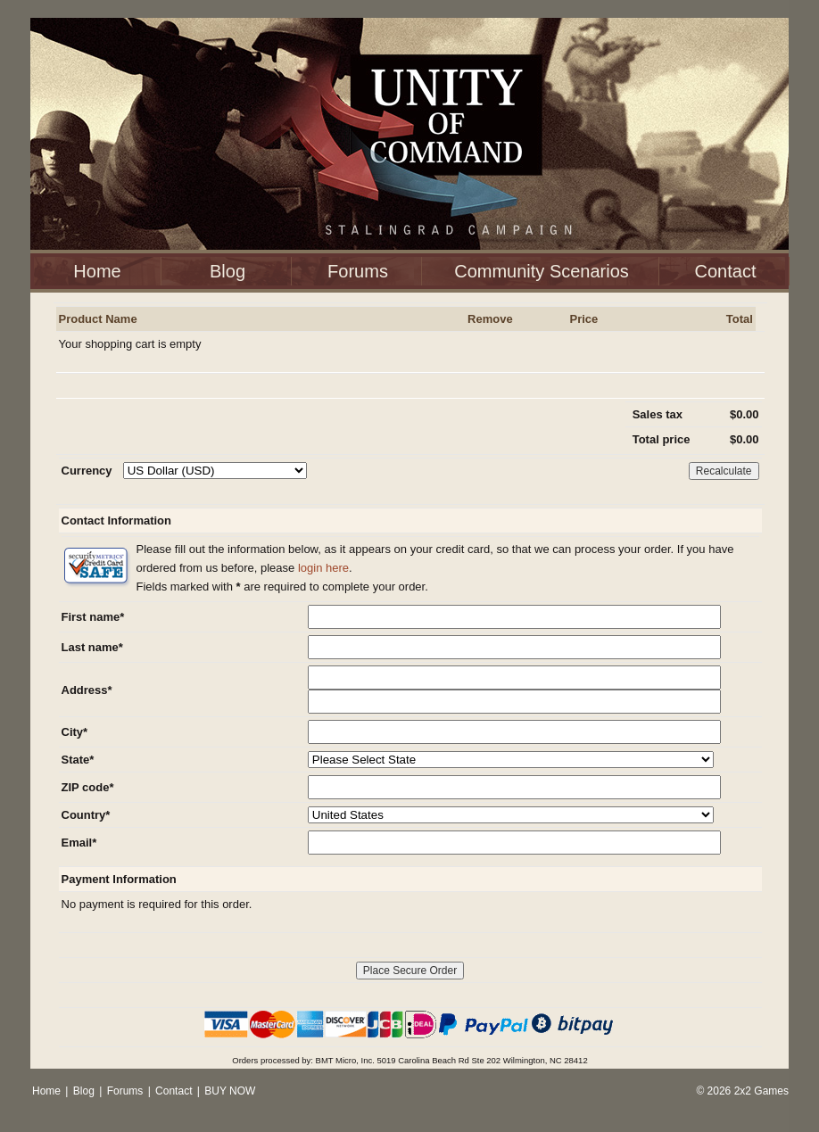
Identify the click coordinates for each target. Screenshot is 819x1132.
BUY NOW (229, 1091)
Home (96, 271)
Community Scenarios (541, 271)
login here (323, 567)
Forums (357, 271)
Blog (227, 271)
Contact (726, 271)
